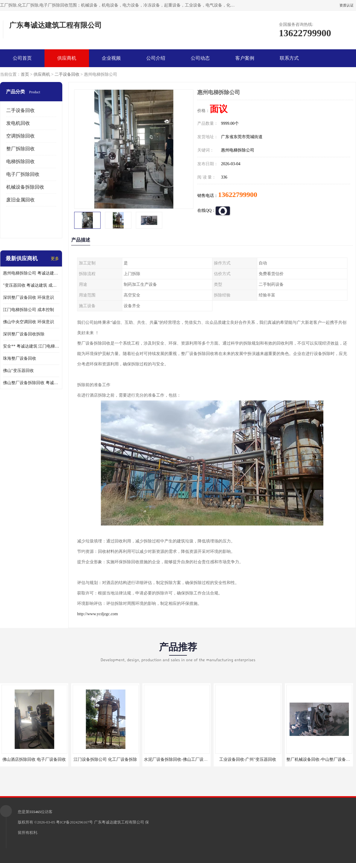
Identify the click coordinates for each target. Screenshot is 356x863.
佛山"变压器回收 (18, 370)
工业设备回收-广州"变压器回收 (247, 759)
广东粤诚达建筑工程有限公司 (119, 822)
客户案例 (244, 58)
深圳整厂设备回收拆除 (23, 334)
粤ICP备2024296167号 (74, 822)
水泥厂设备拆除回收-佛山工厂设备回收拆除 (184, 759)
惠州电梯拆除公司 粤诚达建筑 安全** (31, 273)
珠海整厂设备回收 (19, 358)
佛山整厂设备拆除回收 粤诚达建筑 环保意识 (31, 383)
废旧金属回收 (20, 199)
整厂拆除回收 (20, 148)
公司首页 (22, 58)
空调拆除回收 (20, 135)
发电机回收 (18, 123)
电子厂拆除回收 (22, 174)
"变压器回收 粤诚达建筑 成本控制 (31, 285)
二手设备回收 (67, 74)
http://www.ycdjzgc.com (97, 614)
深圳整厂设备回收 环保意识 (28, 297)
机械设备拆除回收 (25, 187)
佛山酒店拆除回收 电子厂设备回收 (34, 759)
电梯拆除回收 (20, 161)
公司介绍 (155, 58)
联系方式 (289, 58)
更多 (55, 258)
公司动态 (200, 58)
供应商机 (66, 58)
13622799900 (237, 194)
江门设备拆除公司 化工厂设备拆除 (105, 759)
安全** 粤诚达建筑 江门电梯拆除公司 (31, 346)
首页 (25, 74)
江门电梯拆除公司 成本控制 (28, 309)
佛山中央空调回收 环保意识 (28, 322)
